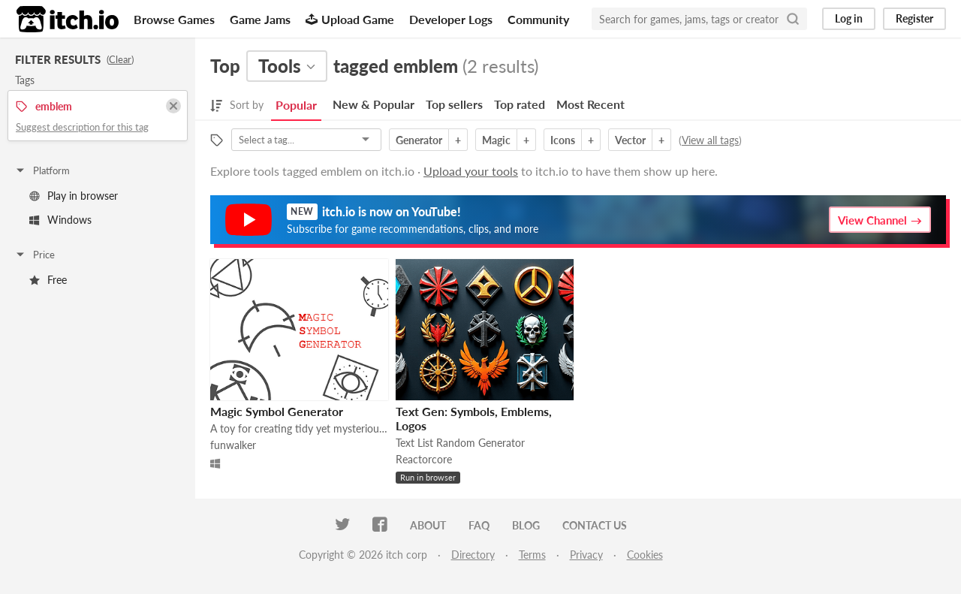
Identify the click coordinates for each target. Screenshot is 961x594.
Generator (419, 140)
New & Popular (373, 104)
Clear (120, 59)
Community (538, 19)
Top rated (519, 104)
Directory (473, 554)
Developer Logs (451, 19)
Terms (532, 554)
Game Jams (260, 19)
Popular (296, 105)
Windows (60, 219)
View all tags (710, 140)
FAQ (479, 525)
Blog (526, 525)
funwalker (233, 445)
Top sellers (454, 104)
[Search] (793, 19)
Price (34, 255)
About (428, 525)
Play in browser (73, 195)
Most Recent (590, 104)
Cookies (645, 554)
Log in (849, 18)
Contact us (594, 525)
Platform (42, 170)
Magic (496, 140)
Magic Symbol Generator (276, 411)
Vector (630, 140)
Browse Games (174, 19)
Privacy (586, 554)
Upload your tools (470, 171)
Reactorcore (424, 459)
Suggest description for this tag (82, 127)
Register (914, 18)
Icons (562, 140)
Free (48, 279)
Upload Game (350, 19)
